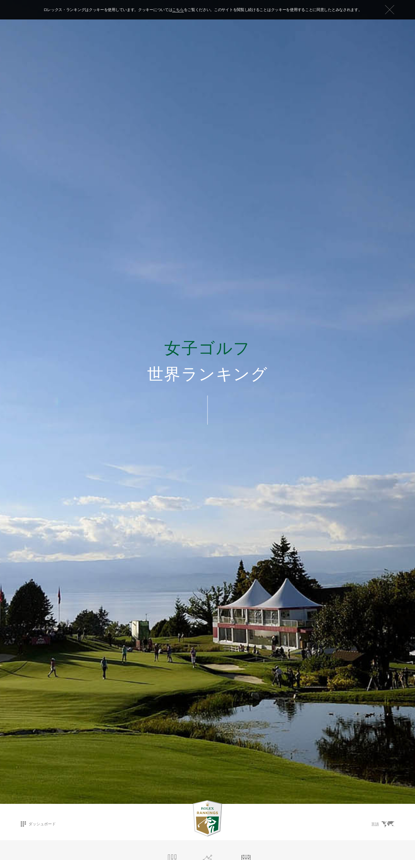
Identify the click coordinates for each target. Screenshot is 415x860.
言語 (382, 824)
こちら (178, 9)
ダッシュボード (38, 824)
